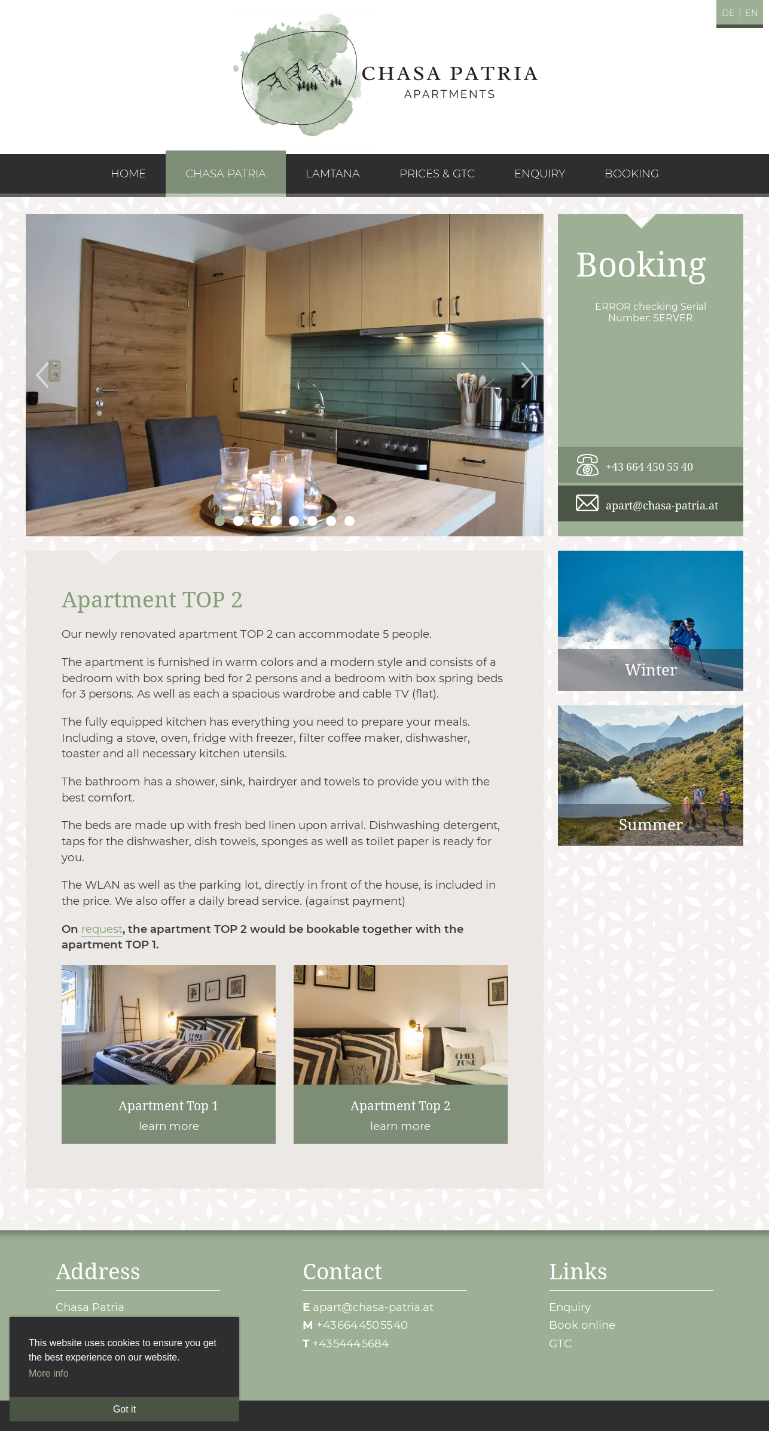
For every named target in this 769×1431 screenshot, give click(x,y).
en (751, 13)
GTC (560, 1343)
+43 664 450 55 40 (649, 466)
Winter (650, 621)
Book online (582, 1325)
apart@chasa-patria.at (662, 505)
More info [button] (49, 1373)
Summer (650, 775)
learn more (169, 1054)
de (728, 13)
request (102, 929)
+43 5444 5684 (350, 1343)
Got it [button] (124, 1409)
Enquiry (570, 1307)
